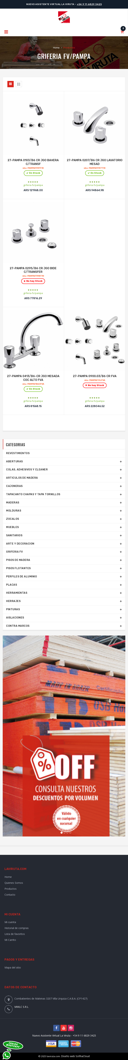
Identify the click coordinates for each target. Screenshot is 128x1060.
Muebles (12, 527)
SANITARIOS (14, 535)
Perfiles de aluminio (21, 576)
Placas (11, 584)
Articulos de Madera (22, 477)
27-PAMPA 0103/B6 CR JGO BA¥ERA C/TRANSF (33, 167)
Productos (11, 888)
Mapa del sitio (13, 967)
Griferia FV (53, 56)
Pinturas (13, 609)
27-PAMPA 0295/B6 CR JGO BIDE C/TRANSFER (33, 275)
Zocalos (12, 518)
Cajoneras (14, 486)
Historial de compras (17, 928)
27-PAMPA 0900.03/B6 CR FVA (95, 381)
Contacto (10, 894)
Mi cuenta (10, 922)
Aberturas (14, 461)
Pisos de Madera (18, 560)
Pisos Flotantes (18, 568)
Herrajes (13, 601)
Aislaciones (15, 617)
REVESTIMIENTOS (18, 453)
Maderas (12, 502)
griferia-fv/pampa (33, 185)
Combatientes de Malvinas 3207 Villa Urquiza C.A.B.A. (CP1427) (50, 998)
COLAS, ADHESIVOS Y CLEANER (27, 469)
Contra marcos (18, 625)
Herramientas (16, 592)
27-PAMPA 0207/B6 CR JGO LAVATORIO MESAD (95, 167)
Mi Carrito (10, 940)
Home (56, 47)
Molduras (13, 510)
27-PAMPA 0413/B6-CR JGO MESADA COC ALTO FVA (33, 383)
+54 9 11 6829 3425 (89, 4)
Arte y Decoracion (20, 543)
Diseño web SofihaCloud (75, 1056)
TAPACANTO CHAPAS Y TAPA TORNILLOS (33, 494)
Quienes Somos (14, 882)
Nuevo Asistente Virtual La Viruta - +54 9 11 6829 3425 (64, 1035)
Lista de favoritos (15, 934)
